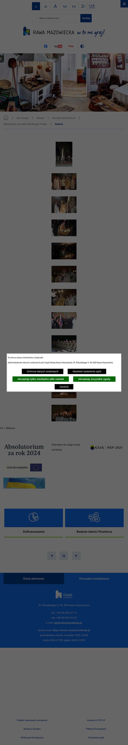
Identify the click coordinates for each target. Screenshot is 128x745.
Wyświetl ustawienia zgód (87, 371)
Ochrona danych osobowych (42, 371)
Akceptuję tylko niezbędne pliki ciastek (41, 379)
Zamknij (64, 386)
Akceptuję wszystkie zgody (94, 379)
